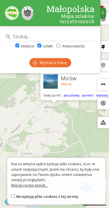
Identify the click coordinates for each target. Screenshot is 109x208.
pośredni (88, 95)
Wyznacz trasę (49, 62)
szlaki (45, 46)
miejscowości (70, 46)
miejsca (24, 46)
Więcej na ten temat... (29, 185)
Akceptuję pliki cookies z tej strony (47, 196)
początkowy (72, 95)
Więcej (66, 83)
